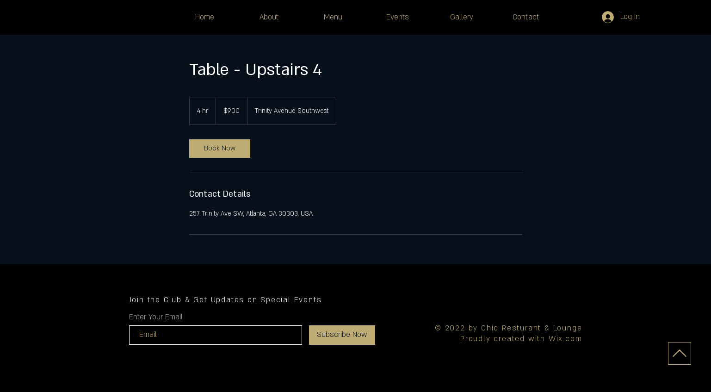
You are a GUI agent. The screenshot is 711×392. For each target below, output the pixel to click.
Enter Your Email (156, 317)
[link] (219, 148)
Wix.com (565, 339)
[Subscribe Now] (342, 335)
